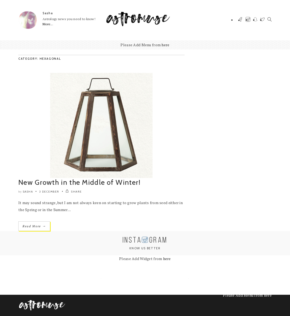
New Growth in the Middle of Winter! (79, 182)
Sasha (48, 13)
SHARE (73, 191)
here (165, 44)
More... (48, 24)
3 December (49, 191)
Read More (34, 226)
